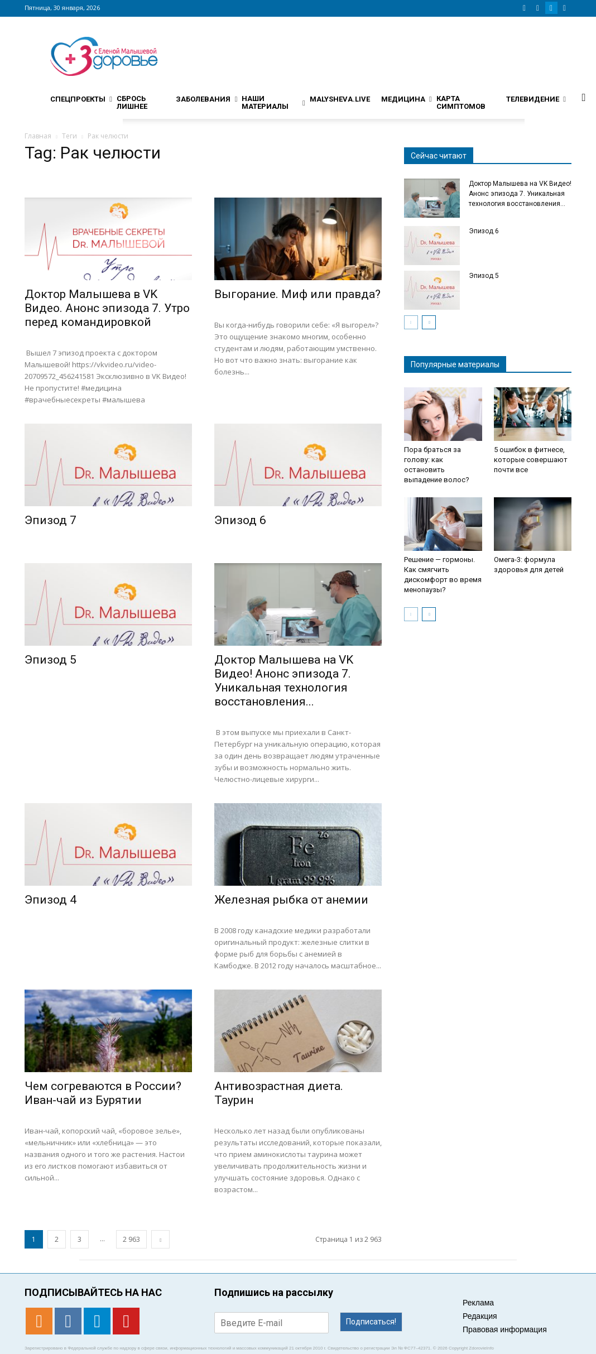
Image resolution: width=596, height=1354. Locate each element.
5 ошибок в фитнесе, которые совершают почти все (531, 459)
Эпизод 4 (50, 899)
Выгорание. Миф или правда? (297, 294)
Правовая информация (505, 1329)
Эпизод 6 (240, 520)
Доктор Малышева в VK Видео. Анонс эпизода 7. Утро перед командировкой (107, 308)
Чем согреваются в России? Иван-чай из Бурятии (103, 1093)
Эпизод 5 (50, 659)
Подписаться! (371, 1321)
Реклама (478, 1302)
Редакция (480, 1316)
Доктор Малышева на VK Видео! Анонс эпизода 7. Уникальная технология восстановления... (283, 680)
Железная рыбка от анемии (291, 899)
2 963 (131, 1239)
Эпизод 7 (50, 520)
